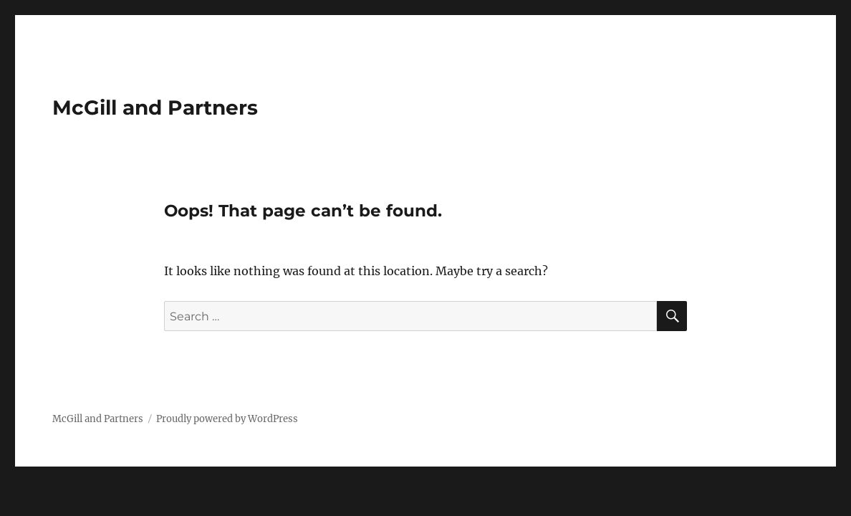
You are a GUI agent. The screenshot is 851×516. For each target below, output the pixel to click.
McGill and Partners (155, 107)
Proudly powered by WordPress (227, 419)
